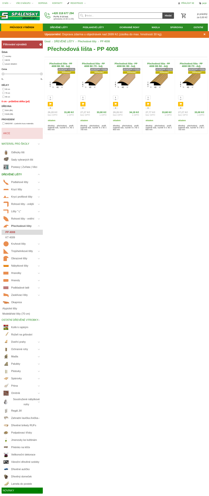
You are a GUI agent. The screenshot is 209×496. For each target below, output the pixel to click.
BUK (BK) (7, 110)
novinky (6, 56)
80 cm (6, 97)
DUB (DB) (7, 114)
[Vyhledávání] (121, 15)
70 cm (6, 93)
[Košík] (194, 15)
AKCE (6, 60)
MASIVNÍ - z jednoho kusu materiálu (17, 123)
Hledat (168, 15)
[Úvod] (20, 15)
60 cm (6, 89)
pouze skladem (9, 64)
